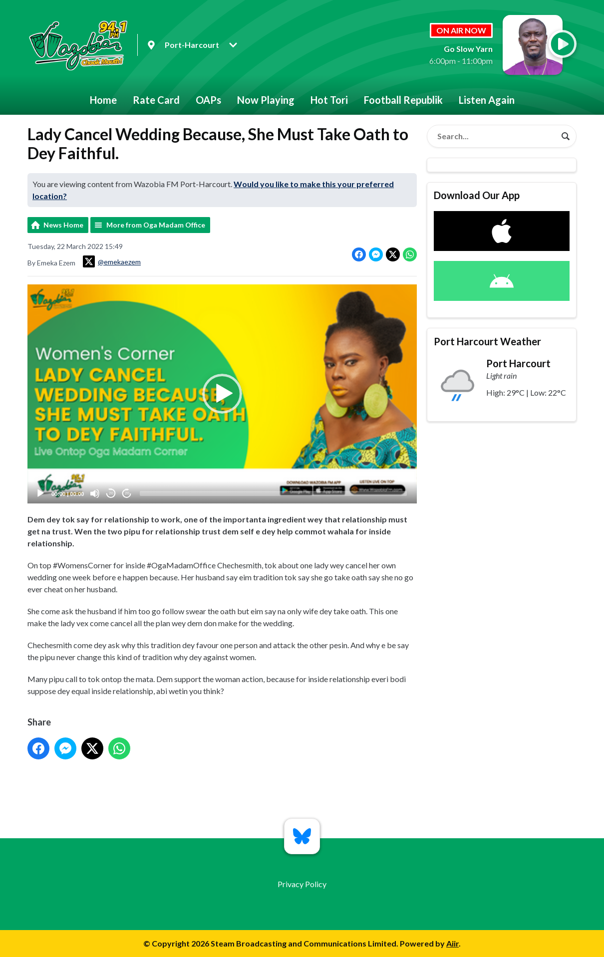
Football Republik (403, 100)
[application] (222, 393)
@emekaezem (112, 261)
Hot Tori (329, 100)
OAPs (208, 100)
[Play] (40, 493)
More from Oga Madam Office (155, 225)
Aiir (452, 943)
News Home (63, 225)
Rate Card (156, 100)
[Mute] (95, 493)
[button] (222, 394)
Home (103, 100)
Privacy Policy (302, 884)
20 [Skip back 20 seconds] (111, 493)
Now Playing (266, 100)
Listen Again (487, 100)
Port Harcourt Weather (487, 341)
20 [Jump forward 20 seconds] (127, 493)
